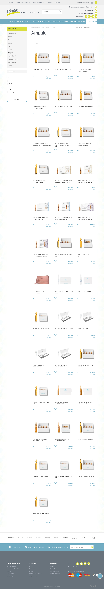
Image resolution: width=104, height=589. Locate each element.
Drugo (10, 65)
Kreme (10, 36)
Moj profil (52, 569)
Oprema (77, 21)
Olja (9, 46)
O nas (31, 566)
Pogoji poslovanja (11, 566)
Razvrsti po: (79, 27)
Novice (50, 2)
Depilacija (35, 21)
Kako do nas (32, 569)
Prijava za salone (55, 573)
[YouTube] (92, 16)
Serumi (10, 40)
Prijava (52, 566)
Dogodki (57, 2)
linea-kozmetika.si (35, 27)
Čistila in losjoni (12, 33)
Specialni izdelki (12, 59)
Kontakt (31, 571)
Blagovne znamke (38, 2)
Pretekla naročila (54, 571)
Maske (10, 43)
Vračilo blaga (10, 576)
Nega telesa (57, 21)
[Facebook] (85, 16)
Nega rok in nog (67, 21)
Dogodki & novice (73, 567)
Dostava (9, 571)
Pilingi (10, 49)
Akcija (83, 21)
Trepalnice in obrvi (23, 21)
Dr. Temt (11, 84)
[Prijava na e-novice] (92, 547)
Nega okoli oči (12, 56)
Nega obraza (11, 21)
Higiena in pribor (45, 21)
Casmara (11, 81)
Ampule (10, 53)
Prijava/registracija (83, 2)
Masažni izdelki (12, 62)
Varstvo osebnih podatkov (14, 569)
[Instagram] (89, 16)
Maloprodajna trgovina (23, 2)
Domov (11, 2)
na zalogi (11, 92)
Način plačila (10, 573)
